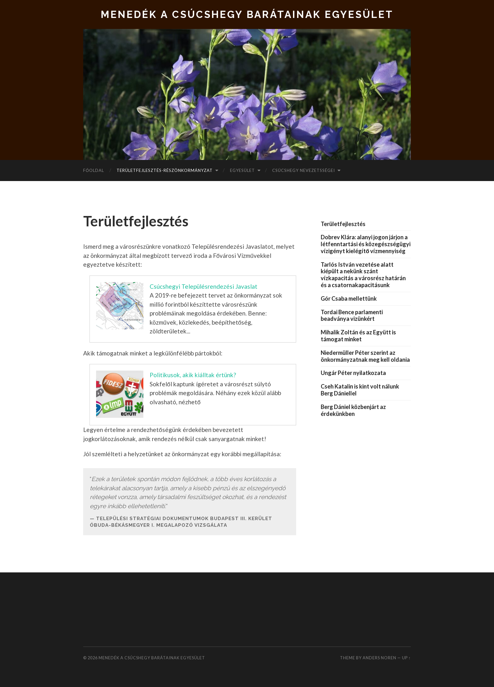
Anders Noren (379, 657)
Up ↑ (406, 657)
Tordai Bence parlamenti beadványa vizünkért (352, 315)
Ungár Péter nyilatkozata (353, 372)
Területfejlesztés (343, 223)
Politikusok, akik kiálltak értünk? (193, 374)
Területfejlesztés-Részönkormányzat (165, 170)
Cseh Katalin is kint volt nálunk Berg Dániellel (360, 390)
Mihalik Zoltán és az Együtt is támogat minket (358, 336)
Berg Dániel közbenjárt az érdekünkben (353, 410)
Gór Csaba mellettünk (349, 298)
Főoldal (93, 170)
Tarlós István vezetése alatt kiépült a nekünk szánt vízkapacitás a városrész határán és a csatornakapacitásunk (363, 274)
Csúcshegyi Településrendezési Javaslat (203, 286)
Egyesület (242, 170)
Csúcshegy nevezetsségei (303, 170)
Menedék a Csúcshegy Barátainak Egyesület (247, 14)
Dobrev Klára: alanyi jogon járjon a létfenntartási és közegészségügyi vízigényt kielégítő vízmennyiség (366, 244)
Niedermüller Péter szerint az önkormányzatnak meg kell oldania (365, 356)
